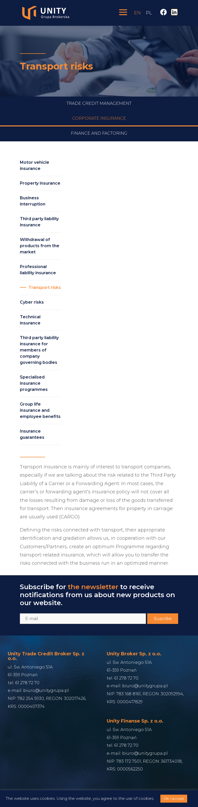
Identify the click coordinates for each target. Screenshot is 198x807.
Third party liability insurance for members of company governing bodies (39, 350)
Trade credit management (99, 109)
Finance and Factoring (99, 138)
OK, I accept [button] (173, 798)
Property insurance (40, 183)
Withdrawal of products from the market (39, 245)
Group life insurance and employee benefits (40, 410)
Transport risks (44, 287)
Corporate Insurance (99, 124)
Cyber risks (32, 302)
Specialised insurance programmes (34, 383)
